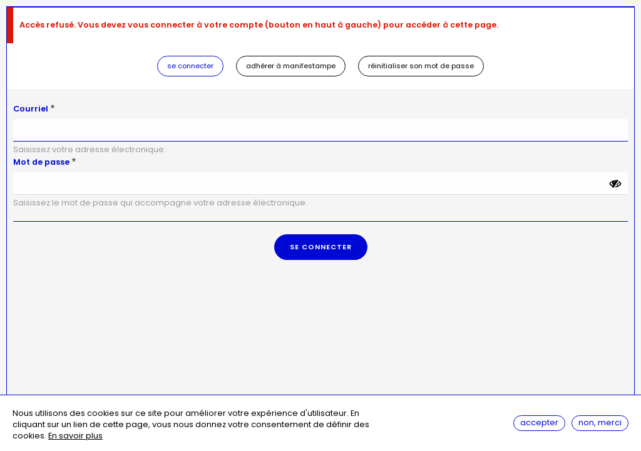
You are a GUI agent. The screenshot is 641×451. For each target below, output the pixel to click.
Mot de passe (41, 162)
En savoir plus (75, 436)
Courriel (30, 108)
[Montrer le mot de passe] (615, 183)
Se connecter (190, 66)
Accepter (539, 422)
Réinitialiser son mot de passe (421, 66)
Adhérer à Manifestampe (291, 66)
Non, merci (600, 422)
